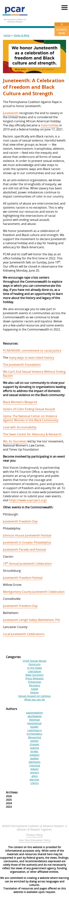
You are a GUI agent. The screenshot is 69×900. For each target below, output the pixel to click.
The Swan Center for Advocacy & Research (32, 434)
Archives (12, 792)
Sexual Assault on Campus (34, 696)
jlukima (34, 748)
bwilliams (34, 762)
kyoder (34, 726)
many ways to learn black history (31, 358)
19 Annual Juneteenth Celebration (27, 564)
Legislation (34, 671)
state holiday (50, 125)
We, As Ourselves (15, 441)
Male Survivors (34, 675)
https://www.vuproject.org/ (28, 500)
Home (7, 35)
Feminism (34, 664)
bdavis (35, 769)
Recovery (34, 685)
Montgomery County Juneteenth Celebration (34, 592)
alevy (34, 776)
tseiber (34, 741)
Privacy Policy (34, 835)
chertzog (34, 765)
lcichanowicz (34, 733)
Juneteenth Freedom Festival (23, 578)
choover (34, 744)
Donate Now (61, 28)
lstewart (35, 755)
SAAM (34, 689)
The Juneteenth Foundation (22, 365)
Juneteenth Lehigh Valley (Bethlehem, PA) (31, 620)
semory (34, 772)
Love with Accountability (19, 427)
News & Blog (21, 35)
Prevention (34, 682)
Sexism (34, 692)
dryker (34, 751)
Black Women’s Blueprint (20, 402)
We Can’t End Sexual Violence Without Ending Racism (34, 374)
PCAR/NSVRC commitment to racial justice (32, 350)
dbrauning (34, 737)
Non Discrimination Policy (34, 840)
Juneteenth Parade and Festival (24, 549)
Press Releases (34, 678)
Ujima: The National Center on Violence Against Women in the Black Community (30, 418)
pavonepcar (34, 723)
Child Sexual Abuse (34, 660)
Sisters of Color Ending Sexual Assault (29, 409)
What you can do (34, 699)
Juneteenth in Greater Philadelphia (27, 542)
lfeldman (34, 719)
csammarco (34, 730)
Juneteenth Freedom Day (20, 521)
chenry (34, 783)
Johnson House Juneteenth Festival (27, 535)
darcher (34, 779)
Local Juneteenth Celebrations (24, 634)
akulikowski (35, 716)
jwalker (34, 758)
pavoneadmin (34, 712)
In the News (34, 668)
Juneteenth (10, 113)
